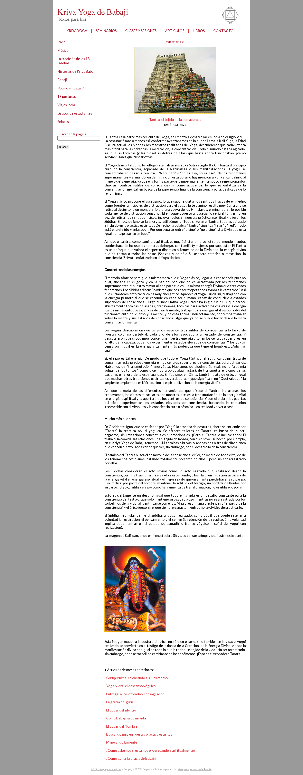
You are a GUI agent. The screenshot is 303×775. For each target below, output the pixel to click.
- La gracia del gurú (119, 726)
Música (62, 50)
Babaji (62, 78)
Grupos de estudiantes (74, 111)
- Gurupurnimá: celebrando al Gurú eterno (136, 702)
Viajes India (66, 103)
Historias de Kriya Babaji (76, 70)
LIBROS (204, 30)
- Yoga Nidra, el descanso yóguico (130, 710)
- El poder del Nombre (121, 750)
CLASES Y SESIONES (143, 30)
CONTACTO (228, 30)
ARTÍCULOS (179, 30)
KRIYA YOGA (76, 30)
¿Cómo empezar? (71, 87)
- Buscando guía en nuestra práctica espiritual (139, 758)
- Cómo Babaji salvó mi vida (126, 742)
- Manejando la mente (121, 766)
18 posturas (66, 95)
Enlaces (63, 119)
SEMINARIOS (106, 30)
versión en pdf (175, 41)
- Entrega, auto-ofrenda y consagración (134, 718)
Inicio (61, 42)
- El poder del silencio (121, 734)
